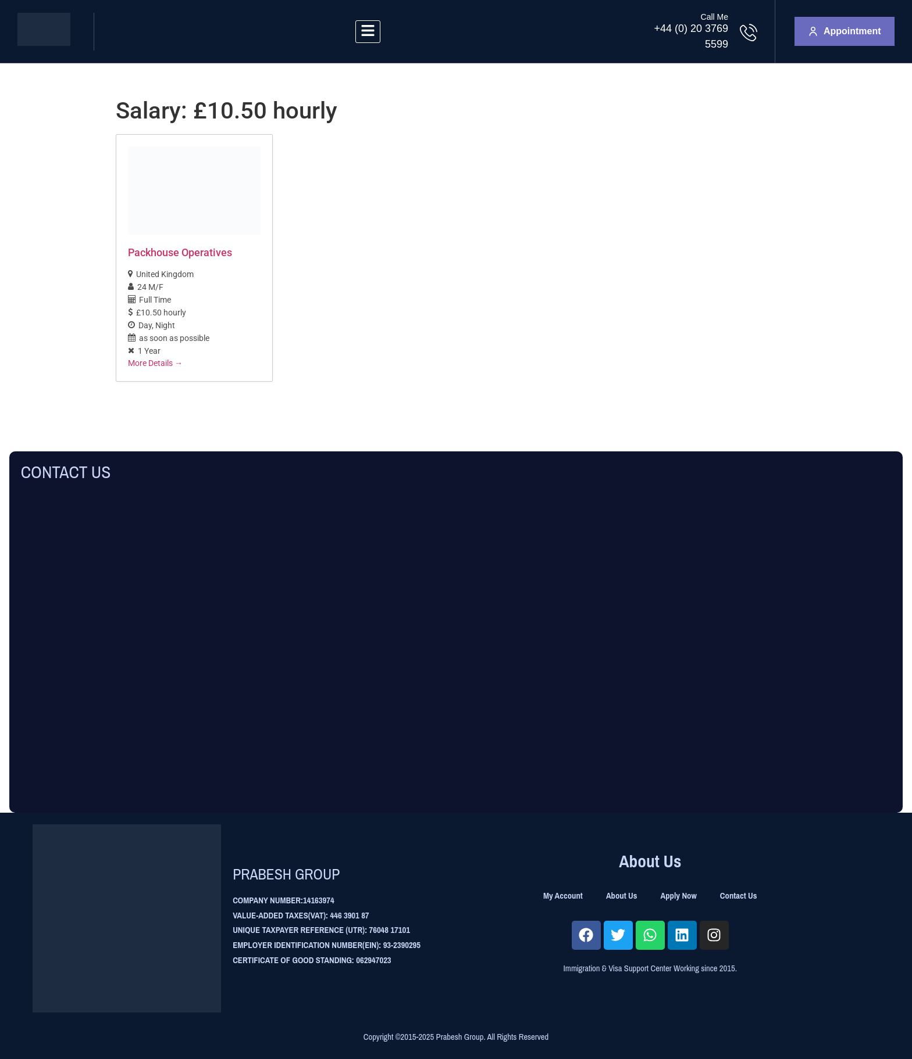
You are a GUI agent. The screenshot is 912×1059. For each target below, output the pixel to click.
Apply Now (679, 896)
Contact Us (738, 896)
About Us (621, 896)
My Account (563, 896)
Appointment (844, 31)
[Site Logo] (43, 42)
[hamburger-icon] (367, 31)
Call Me (714, 16)
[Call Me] (748, 32)
